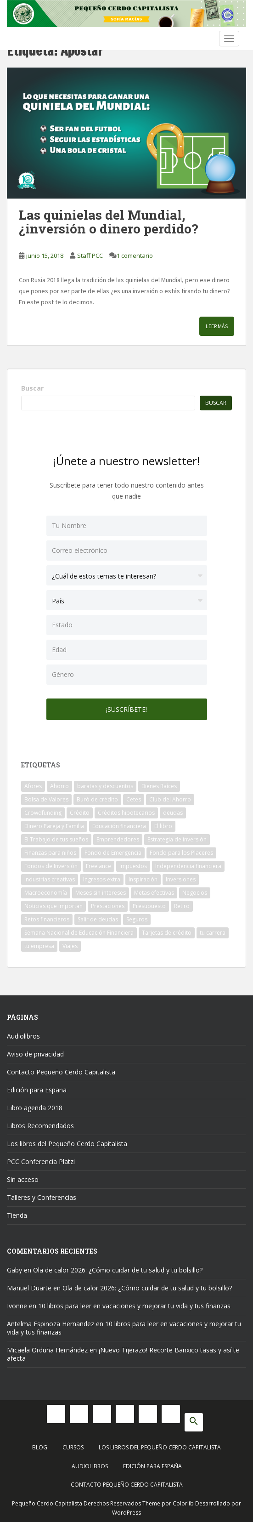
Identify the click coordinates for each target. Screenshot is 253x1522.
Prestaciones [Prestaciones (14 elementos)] (107, 906)
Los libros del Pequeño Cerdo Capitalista (67, 1143)
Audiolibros (23, 1036)
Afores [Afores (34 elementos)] (33, 786)
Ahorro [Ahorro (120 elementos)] (59, 786)
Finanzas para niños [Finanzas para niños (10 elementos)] (50, 853)
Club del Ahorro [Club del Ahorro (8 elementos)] (170, 799)
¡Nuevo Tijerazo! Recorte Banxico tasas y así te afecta (123, 1354)
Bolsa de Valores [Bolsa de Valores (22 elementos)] (46, 799)
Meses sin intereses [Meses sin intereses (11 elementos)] (100, 893)
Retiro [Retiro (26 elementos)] (182, 906)
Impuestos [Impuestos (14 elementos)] (133, 866)
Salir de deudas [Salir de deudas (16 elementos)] (98, 919)
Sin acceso (23, 1179)
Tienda (17, 1215)
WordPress (126, 1512)
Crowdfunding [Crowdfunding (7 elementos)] (43, 813)
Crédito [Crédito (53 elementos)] (80, 813)
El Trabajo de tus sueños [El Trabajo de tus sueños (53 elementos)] (56, 839)
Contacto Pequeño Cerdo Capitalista (61, 1072)
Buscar (32, 388)
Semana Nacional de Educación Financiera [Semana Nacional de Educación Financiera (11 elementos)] (79, 933)
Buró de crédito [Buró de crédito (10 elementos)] (97, 799)
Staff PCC (90, 255)
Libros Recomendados (40, 1125)
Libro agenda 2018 (34, 1107)
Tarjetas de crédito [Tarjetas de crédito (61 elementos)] (166, 933)
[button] (194, 1422)
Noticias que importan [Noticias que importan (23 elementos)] (53, 906)
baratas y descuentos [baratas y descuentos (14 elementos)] (105, 786)
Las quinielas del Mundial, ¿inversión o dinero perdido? (108, 222)
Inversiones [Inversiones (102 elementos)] (181, 879)
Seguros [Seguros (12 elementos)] (136, 919)
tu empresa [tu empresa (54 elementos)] (39, 946)
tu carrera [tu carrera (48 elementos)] (212, 933)
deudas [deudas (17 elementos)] (173, 813)
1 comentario (135, 255)
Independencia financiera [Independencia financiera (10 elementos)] (188, 866)
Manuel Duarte (29, 1287)
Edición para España (37, 1089)
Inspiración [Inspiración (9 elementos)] (143, 879)
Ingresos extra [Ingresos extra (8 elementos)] (101, 879)
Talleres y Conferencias (41, 1197)
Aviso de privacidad (35, 1054)
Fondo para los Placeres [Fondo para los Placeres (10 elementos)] (181, 853)
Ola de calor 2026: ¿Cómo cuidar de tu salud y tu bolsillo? (117, 1270)
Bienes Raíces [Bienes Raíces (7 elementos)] (159, 786)
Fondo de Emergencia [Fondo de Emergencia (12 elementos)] (112, 853)
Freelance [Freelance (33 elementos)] (98, 866)
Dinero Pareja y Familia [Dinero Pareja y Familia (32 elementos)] (54, 826)
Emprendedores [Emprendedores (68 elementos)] (117, 839)
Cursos (73, 1447)
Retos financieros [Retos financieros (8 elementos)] (46, 919)
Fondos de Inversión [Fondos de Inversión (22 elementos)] (51, 866)
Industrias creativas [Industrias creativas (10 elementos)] (49, 879)
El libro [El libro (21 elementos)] (163, 826)
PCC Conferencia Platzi (41, 1161)
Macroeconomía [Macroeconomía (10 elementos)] (45, 893)
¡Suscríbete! (126, 709)
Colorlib (183, 1503)
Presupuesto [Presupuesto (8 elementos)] (149, 906)
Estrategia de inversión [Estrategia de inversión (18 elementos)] (177, 839)
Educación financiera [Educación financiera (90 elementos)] (119, 826)
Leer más (217, 326)
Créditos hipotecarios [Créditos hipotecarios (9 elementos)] (126, 813)
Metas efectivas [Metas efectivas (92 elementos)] (154, 893)
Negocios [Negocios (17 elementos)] (194, 893)
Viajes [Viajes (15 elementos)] (70, 946)
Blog (39, 1447)
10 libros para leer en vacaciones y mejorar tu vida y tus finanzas (134, 1305)
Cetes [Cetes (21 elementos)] (133, 799)
